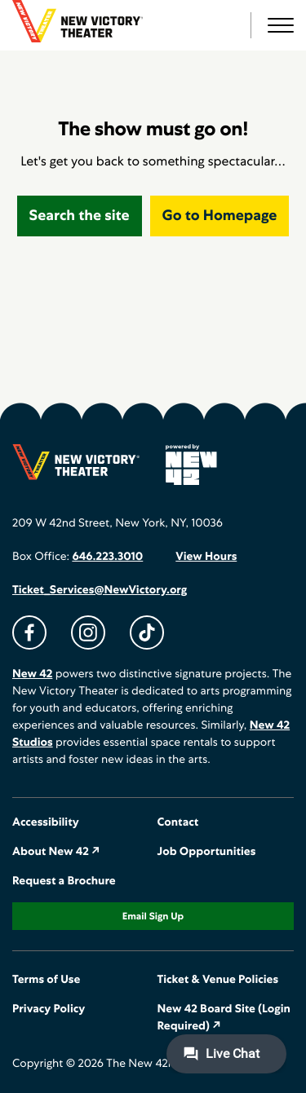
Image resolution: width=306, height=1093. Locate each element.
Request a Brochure (64, 881)
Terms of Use (46, 979)
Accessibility (45, 822)
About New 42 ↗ (56, 851)
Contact (178, 822)
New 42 (32, 674)
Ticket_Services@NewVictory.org (99, 590)
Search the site (79, 215)
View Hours (206, 556)
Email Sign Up (153, 916)
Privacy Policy (48, 1009)
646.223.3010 (107, 556)
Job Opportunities (206, 851)
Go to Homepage (219, 215)
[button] (281, 25)
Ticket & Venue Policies (218, 979)
